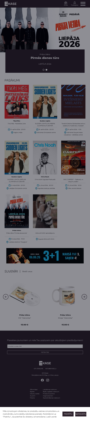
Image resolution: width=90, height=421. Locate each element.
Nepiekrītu (80, 414)
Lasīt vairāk (51, 417)
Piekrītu (68, 414)
